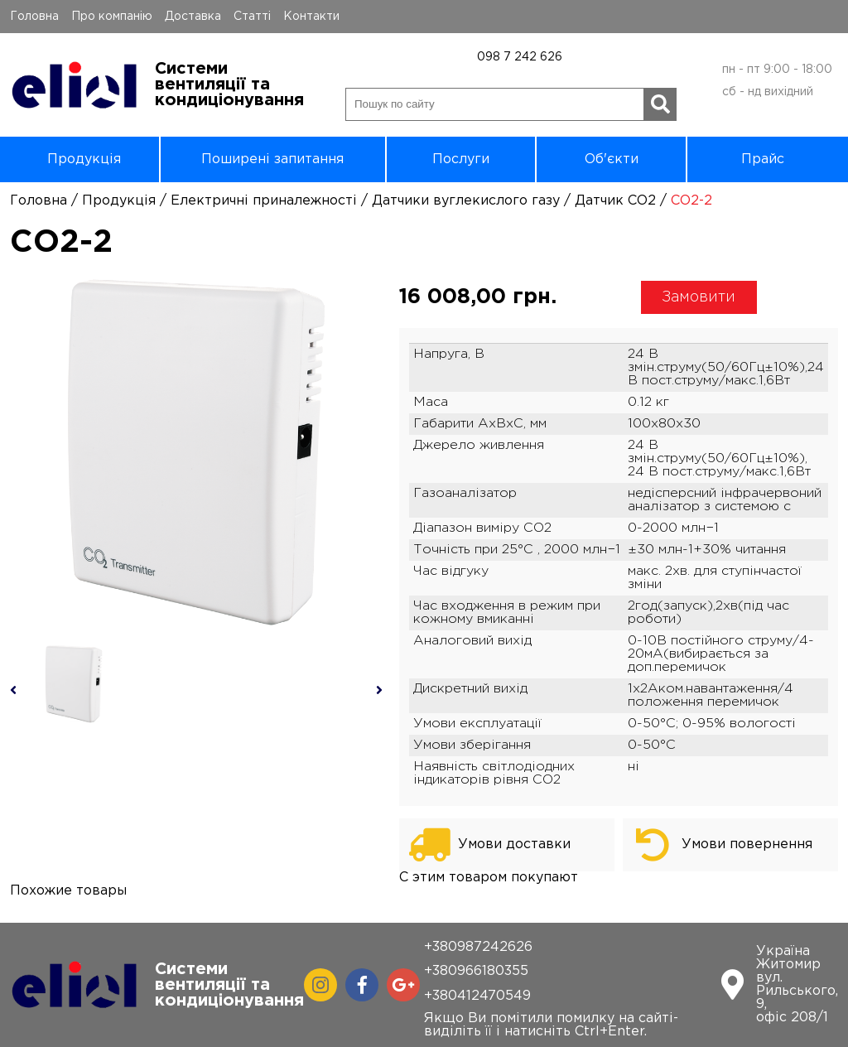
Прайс (762, 159)
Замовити (698, 297)
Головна (34, 17)
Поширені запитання (272, 159)
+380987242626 (478, 947)
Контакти (311, 17)
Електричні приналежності (264, 201)
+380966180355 (476, 971)
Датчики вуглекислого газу (466, 201)
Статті (252, 17)
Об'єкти (611, 159)
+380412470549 (477, 996)
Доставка (193, 17)
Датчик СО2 (615, 201)
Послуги (460, 159)
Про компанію (111, 17)
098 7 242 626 (519, 57)
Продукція (84, 159)
